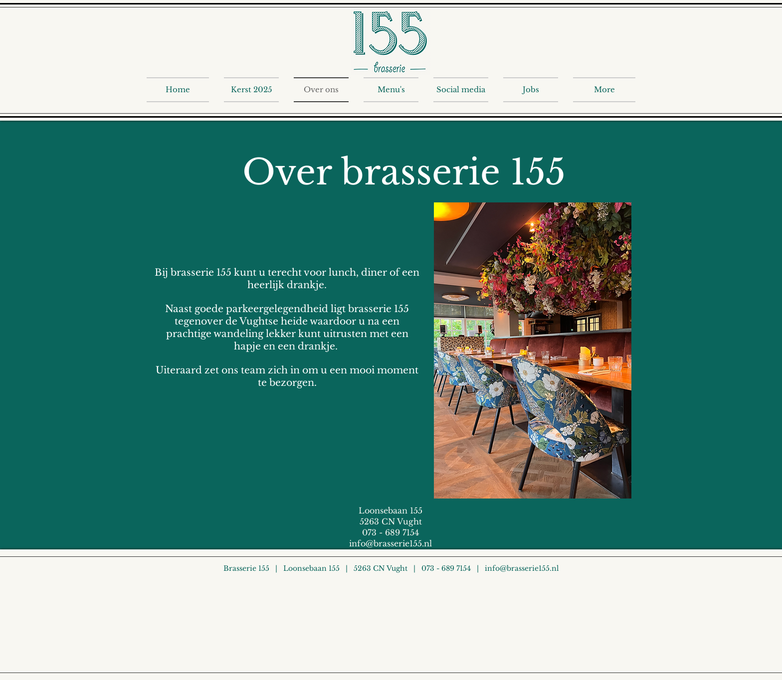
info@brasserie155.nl (390, 543)
